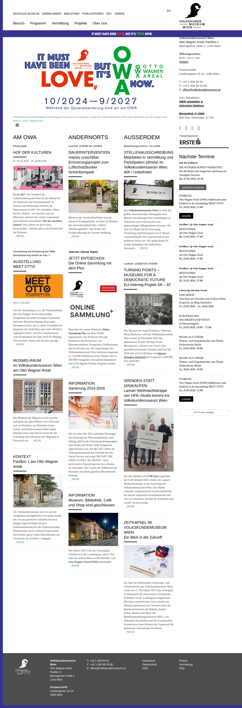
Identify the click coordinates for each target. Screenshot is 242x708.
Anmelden (186, 215)
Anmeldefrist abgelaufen (192, 187)
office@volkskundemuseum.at (201, 89)
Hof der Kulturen (32, 152)
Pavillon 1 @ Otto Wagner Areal (196, 224)
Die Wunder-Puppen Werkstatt (201, 167)
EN (169, 10)
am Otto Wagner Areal (191, 233)
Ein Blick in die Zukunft (143, 537)
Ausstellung (27, 262)
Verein (119, 13)
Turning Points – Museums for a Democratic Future (144, 275)
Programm (38, 23)
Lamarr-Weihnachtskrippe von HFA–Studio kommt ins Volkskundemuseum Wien (146, 395)
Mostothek (187, 229)
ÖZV (109, 13)
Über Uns (100, 23)
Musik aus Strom (191, 337)
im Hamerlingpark (189, 323)
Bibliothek (71, 13)
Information (81, 383)
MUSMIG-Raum (27, 360)
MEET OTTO (24, 266)
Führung (185, 195)
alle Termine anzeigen (204, 412)
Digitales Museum (26, 13)
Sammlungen (51, 13)
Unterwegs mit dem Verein (193, 290)
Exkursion (187, 295)
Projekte (81, 23)
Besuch (19, 23)
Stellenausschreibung (149, 152)
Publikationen (92, 13)
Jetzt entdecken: (86, 258)
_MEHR (19, 236)
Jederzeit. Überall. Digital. (83, 251)
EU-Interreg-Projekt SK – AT (147, 285)
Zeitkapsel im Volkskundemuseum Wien (145, 527)
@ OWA (199, 113)
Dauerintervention (89, 152)
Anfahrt (183, 61)
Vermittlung (60, 23)
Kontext (22, 457)
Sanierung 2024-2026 (86, 388)
